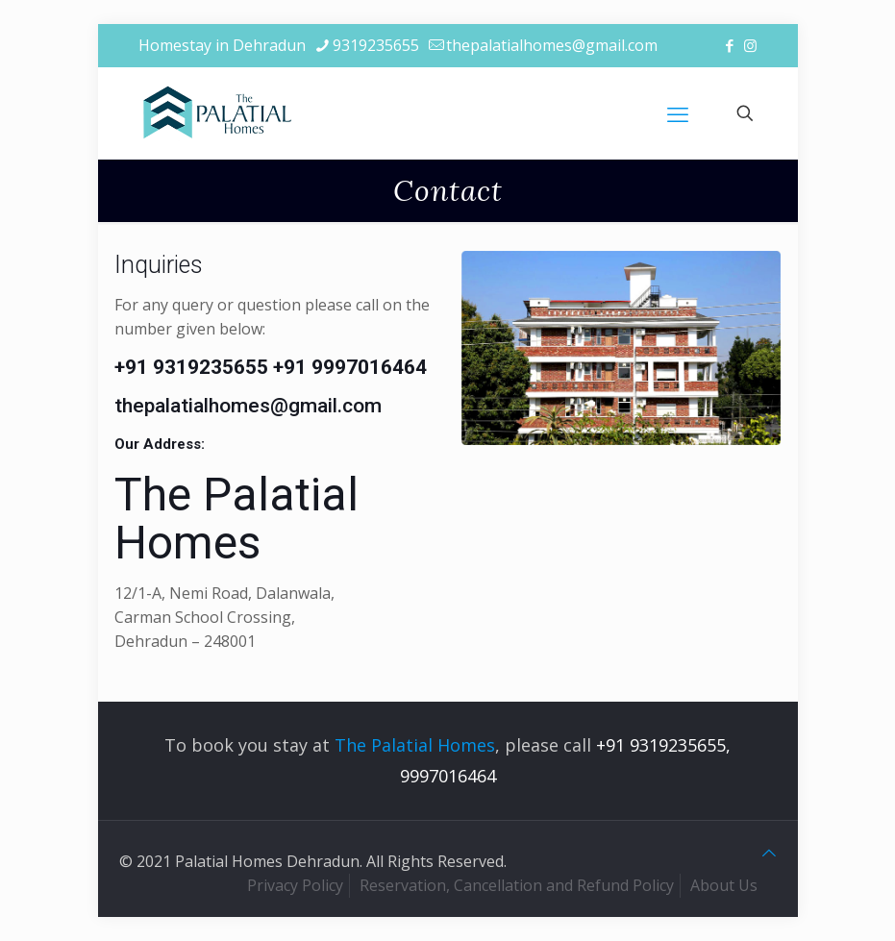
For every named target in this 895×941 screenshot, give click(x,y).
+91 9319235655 (191, 367)
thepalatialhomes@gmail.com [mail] (552, 45)
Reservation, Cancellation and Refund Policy (517, 885)
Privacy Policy (295, 885)
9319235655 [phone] (376, 45)
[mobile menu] (677, 113)
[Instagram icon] (750, 45)
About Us (724, 885)
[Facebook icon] (730, 45)
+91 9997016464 (350, 367)
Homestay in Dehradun (222, 45)
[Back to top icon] (769, 853)
